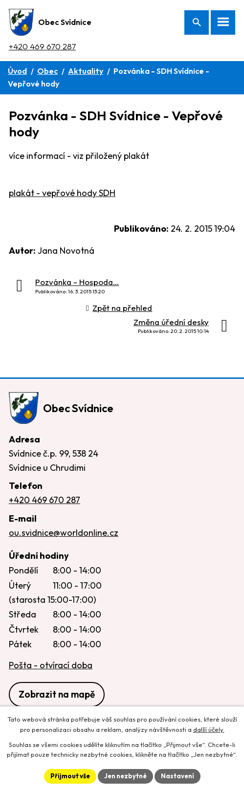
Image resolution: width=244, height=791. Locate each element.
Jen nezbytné (125, 776)
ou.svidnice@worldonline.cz (63, 532)
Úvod (17, 71)
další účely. (208, 729)
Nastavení (177, 776)
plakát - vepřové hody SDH (62, 192)
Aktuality (85, 71)
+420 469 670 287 (42, 46)
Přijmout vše (70, 776)
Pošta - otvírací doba (50, 665)
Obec (47, 71)
